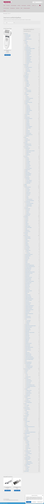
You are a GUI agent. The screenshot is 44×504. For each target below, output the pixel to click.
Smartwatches (28, 456)
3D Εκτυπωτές (27, 37)
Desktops (27, 79)
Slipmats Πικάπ (27, 258)
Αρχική (4, 5)
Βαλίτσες (27, 234)
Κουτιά (26, 115)
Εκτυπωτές (27, 378)
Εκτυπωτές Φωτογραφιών (29, 300)
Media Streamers (28, 250)
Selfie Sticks (27, 445)
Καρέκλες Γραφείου (28, 226)
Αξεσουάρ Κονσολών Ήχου (29, 277)
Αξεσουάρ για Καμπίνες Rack (29, 273)
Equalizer (27, 242)
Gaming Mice (27, 55)
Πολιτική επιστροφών (6, 8)
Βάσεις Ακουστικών (28, 286)
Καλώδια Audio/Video (28, 329)
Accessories (27, 68)
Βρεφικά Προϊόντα (28, 169)
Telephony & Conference (29, 199)
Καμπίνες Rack (27, 336)
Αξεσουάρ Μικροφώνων (28, 278)
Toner (27, 375)
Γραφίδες (26, 184)
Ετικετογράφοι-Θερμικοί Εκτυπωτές (30, 386)
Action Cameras (28, 364)
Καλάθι (21, 8)
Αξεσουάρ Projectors (28, 270)
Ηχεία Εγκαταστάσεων (28, 317)
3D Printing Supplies (28, 36)
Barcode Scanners (28, 398)
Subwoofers (27, 259)
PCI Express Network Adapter (29, 203)
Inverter (26, 417)
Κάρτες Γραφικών (28, 114)
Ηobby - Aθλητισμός (27, 407)
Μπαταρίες (26, 418)
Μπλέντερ (27, 153)
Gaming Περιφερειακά (28, 49)
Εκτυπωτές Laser (28, 383)
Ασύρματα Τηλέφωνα (28, 457)
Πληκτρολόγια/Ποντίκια (29, 134)
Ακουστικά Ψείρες (28, 263)
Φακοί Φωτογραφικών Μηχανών (29, 359)
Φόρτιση (27, 465)
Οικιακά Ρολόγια (28, 172)
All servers (27, 138)
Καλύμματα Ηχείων (28, 328)
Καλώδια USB (28, 106)
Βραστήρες (27, 149)
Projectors (27, 251)
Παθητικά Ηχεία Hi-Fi (28, 348)
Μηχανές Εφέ (27, 340)
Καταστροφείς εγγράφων (29, 227)
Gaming (25, 40)
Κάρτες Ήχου (28, 130)
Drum (27, 374)
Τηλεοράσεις (26, 437)
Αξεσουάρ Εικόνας (28, 274)
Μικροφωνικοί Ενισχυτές (29, 343)
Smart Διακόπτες (28, 165)
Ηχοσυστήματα (27, 324)
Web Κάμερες (28, 125)
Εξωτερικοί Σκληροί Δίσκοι (29, 98)
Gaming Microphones (29, 56)
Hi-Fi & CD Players (28, 320)
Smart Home (27, 157)
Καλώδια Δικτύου (28, 215)
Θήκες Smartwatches (28, 461)
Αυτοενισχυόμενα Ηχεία (28, 282)
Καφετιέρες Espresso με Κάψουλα (30, 150)
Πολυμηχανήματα (28, 395)
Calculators (27, 219)
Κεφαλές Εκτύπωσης (28, 390)
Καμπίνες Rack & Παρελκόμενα (30, 200)
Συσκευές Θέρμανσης (28, 181)
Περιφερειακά (28, 387)
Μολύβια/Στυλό (27, 230)
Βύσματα (27, 293)
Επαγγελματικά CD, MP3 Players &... (30, 305)
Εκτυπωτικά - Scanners (27, 368)
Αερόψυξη (27, 83)
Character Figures (28, 421)
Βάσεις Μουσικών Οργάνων (29, 290)
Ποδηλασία (27, 413)
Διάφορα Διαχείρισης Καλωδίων (29, 298)
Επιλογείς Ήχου (27, 312)
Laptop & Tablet (27, 64)
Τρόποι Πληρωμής (23, 5)
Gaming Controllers (28, 51)
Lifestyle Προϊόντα (28, 409)
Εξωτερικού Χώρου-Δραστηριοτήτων (30, 426)
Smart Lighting (28, 161)
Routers (27, 196)
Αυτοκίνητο (26, 142)
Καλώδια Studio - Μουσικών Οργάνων (30, 332)
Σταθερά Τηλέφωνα (28, 464)
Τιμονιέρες (27, 63)
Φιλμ (26, 360)
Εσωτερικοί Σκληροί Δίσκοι (29, 102)
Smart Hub (27, 160)
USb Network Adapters (29, 204)
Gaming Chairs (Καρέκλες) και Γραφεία (30, 48)
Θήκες (27, 460)
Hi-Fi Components (28, 247)
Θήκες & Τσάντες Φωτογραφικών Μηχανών (31, 325)
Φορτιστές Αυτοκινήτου (28, 145)
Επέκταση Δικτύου (28, 208)
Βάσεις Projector (28, 285)
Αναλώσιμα (27, 220)
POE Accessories (28, 193)
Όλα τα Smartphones (29, 453)
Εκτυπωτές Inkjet (28, 382)
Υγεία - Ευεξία (27, 176)
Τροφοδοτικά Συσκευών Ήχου (29, 356)
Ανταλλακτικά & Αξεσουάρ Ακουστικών (30, 266)
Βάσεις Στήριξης (28, 448)
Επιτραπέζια (27, 430)
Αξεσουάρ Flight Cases (28, 269)
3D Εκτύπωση (26, 33)
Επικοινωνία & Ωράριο (13, 5)
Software (27, 141)
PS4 (26, 44)
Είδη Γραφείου (26, 216)
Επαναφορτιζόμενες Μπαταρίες (29, 309)
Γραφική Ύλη (27, 223)
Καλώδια (27, 103)
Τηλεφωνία (26, 438)
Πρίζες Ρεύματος (28, 352)
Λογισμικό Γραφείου (28, 91)
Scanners (27, 399)
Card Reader (27, 121)
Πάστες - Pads (28, 84)
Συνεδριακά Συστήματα (28, 355)
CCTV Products (28, 189)
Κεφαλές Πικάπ (27, 339)
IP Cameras (27, 207)
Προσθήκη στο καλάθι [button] (7, 490)
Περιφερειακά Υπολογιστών (29, 118)
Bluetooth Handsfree (28, 238)
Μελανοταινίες (28, 394)
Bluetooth (27, 442)
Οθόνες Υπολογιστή (28, 133)
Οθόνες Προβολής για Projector (29, 347)
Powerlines (27, 212)
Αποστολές (19, 5)
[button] (42, 495)
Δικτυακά (26, 185)
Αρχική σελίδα (5, 13)
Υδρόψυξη (27, 86)
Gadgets (28, 444)
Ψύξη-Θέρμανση (27, 177)
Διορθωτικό (27, 224)
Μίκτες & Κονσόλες (28, 344)
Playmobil (27, 425)
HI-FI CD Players (27, 246)
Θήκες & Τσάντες (28, 71)
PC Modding (27, 80)
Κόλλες (26, 228)
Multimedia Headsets (28, 255)
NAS (26, 95)
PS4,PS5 (27, 45)
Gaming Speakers (28, 60)
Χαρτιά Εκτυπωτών (28, 231)
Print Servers (28, 195)
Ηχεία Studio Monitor (28, 316)
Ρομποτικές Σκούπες (29, 168)
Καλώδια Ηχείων (27, 335)
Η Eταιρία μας (8, 5)
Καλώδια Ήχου (28, 107)
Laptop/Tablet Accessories (29, 67)
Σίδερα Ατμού (28, 154)
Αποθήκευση (27, 94)
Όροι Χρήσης (28, 5)
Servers (25, 137)
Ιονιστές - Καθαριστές (29, 180)
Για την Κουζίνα (26, 146)
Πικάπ (26, 351)
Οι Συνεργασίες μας (12, 8)
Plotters (27, 371)
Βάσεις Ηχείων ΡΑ (28, 289)
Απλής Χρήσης (28, 452)
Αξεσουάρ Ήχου (28, 321)
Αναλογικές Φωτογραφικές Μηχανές (30, 265)
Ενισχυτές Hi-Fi (27, 301)
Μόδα (26, 410)
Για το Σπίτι (26, 156)
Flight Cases (27, 243)
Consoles (27, 41)
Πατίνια (27, 429)
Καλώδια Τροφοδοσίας (29, 110)
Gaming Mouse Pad (28, 59)
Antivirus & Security (28, 90)
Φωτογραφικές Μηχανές (28, 363)
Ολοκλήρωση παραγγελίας (27, 8)
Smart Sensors (28, 164)
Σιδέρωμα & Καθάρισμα (28, 173)
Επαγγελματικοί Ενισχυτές (29, 308)
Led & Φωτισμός (26, 75)
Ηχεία (27, 129)
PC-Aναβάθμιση (26, 76)
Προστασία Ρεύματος (27, 433)
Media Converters (28, 192)
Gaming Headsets (28, 52)
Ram (26, 87)
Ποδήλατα (27, 414)
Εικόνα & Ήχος (26, 235)
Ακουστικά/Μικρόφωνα (29, 126)
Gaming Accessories (28, 47)
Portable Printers (28, 379)
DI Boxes (27, 239)
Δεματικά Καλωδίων (28, 294)
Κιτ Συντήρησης (28, 391)
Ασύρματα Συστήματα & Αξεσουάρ (30, 281)
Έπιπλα (25, 403)
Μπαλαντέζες (28, 111)
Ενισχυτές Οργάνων (28, 304)
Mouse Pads (27, 122)
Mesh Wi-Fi (27, 211)
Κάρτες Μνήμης (28, 99)
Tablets (26, 72)
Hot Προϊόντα (17, 8)
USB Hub (27, 262)
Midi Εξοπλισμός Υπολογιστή (29, 254)
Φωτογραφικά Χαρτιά (29, 402)
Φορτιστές (27, 469)
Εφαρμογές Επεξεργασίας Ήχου (29, 313)
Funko (26, 422)
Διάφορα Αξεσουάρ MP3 (28, 297)
